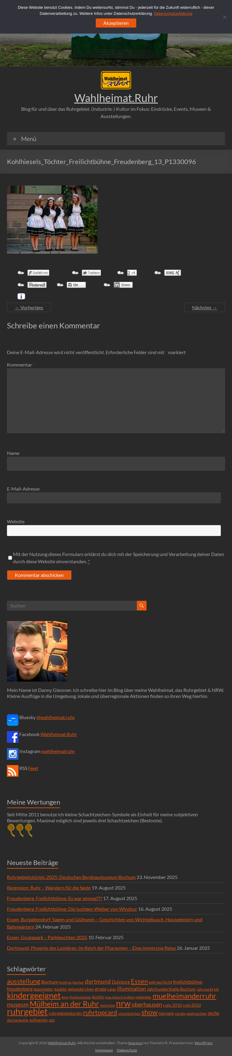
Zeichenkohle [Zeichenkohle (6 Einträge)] (17, 1020)
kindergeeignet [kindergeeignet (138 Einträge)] (34, 995)
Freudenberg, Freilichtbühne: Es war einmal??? (54, 898)
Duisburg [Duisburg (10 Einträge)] (121, 982)
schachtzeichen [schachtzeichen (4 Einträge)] (129, 1013)
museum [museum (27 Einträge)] (18, 1004)
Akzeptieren (116, 23)
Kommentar (21, 364)
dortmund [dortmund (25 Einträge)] (98, 981)
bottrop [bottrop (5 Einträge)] (65, 982)
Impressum (104, 1050)
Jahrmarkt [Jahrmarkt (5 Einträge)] (205, 989)
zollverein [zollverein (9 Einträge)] (38, 1019)
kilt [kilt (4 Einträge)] (216, 989)
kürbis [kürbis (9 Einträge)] (98, 996)
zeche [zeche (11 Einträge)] (213, 1013)
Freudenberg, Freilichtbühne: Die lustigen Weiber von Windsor (72, 909)
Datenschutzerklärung (173, 13)
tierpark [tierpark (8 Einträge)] (166, 1013)
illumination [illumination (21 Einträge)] (131, 988)
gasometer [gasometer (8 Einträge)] (43, 989)
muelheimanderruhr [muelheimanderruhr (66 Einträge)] (184, 996)
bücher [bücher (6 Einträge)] (78, 982)
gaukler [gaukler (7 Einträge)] (60, 989)
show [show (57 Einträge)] (149, 1012)
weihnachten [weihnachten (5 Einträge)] (196, 1013)
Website (15, 521)
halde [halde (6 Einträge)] (111, 989)
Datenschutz (127, 1050)
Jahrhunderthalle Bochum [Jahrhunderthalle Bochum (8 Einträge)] (171, 989)
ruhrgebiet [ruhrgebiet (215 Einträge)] (27, 1011)
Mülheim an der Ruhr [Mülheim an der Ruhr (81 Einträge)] (64, 1003)
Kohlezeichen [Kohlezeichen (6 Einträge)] (80, 997)
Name (13, 453)
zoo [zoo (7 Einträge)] (52, 1020)
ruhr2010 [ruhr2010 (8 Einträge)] (192, 1005)
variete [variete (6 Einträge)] (180, 1013)
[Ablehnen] (224, 17)
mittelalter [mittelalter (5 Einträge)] (143, 997)
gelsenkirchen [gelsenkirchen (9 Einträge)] (81, 989)
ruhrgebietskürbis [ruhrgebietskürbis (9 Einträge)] (65, 1013)
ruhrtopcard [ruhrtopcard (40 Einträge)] (100, 1012)
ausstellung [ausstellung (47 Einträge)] (23, 981)
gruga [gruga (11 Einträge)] (100, 989)
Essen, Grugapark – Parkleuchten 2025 (47, 937)
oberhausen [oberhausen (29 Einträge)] (146, 1004)
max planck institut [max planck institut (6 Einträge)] (119, 997)
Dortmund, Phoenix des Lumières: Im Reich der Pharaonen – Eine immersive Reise (91, 948)
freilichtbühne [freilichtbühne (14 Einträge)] (187, 982)
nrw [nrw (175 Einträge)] (123, 1003)
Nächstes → (204, 307)
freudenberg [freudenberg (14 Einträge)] (20, 989)
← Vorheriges (29, 307)
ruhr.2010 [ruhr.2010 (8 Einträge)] (172, 1005)
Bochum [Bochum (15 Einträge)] (49, 982)
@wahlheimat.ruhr (56, 717)
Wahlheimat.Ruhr (116, 97)
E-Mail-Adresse (23, 489)
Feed (33, 768)
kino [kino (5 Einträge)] (65, 997)
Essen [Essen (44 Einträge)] (139, 981)
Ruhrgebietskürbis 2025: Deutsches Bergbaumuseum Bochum (71, 877)
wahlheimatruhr (58, 751)
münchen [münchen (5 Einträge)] (107, 1005)
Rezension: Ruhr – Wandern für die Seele (49, 887)
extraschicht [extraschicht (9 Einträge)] (160, 982)
